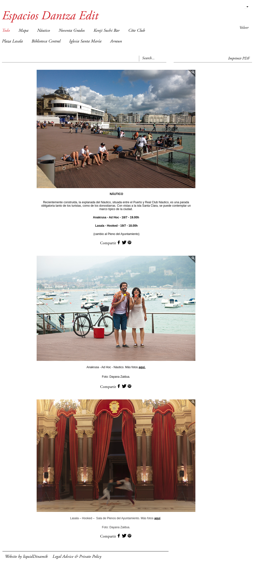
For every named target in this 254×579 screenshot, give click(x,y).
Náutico (43, 31)
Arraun (116, 41)
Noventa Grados (72, 31)
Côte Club (136, 31)
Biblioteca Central (46, 41)
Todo (6, 31)
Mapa (23, 31)
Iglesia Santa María (85, 41)
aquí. (142, 367)
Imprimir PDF (239, 59)
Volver (243, 28)
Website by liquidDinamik (26, 557)
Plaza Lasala (12, 41)
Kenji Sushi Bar (106, 31)
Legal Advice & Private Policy (77, 557)
